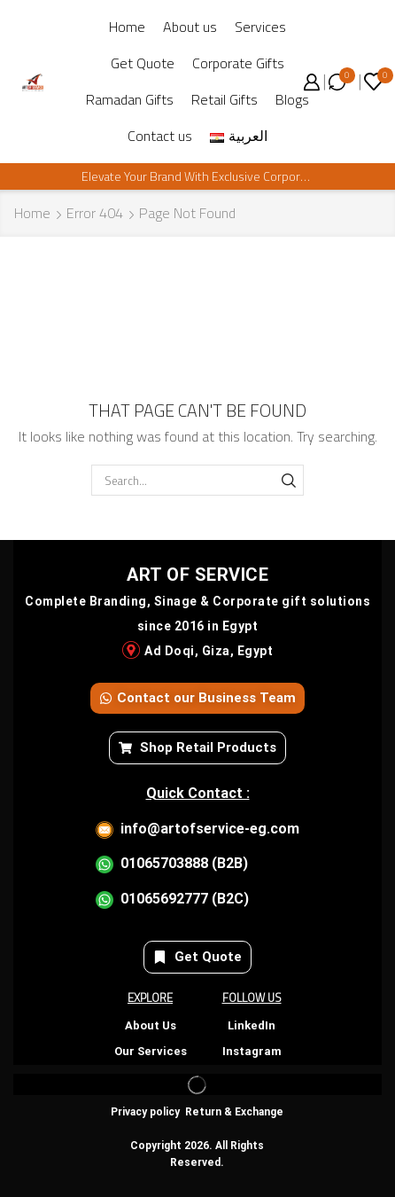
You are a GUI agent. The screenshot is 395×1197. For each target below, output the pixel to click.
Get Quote (142, 63)
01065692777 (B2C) (184, 898)
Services (260, 26)
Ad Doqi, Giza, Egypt (208, 651)
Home (127, 26)
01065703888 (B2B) (184, 863)
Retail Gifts (224, 99)
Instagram (252, 1051)
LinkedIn (251, 1025)
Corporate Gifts (238, 63)
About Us (150, 1025)
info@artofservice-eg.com (209, 828)
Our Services (150, 1051)
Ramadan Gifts (130, 99)
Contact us (160, 135)
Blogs (292, 99)
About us (190, 26)
